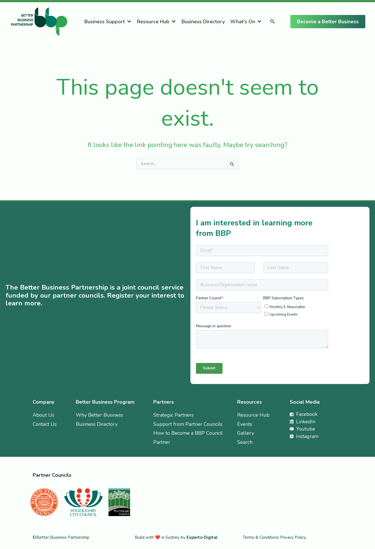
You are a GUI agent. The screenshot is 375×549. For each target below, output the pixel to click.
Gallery (245, 433)
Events (244, 424)
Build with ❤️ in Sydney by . (177, 537)
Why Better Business (99, 415)
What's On (242, 21)
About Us (43, 415)
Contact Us (45, 424)
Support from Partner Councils (188, 424)
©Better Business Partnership (61, 537)
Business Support (104, 21)
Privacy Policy (293, 537)
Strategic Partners (173, 415)
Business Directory (203, 21)
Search (244, 442)
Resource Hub (153, 21)
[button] (272, 21)
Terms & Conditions (261, 537)
